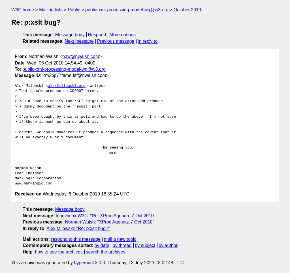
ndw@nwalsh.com (80, 56)
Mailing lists (51, 9)
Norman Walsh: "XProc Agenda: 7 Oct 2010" (109, 222)
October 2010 (187, 9)
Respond (97, 34)
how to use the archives (59, 252)
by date (101, 245)
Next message (79, 41)
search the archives (105, 252)
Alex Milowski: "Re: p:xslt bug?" (78, 228)
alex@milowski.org (67, 86)
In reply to (147, 41)
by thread (122, 245)
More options (123, 34)
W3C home (22, 9)
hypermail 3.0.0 (89, 262)
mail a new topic (120, 239)
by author (168, 245)
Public (74, 9)
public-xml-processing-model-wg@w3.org (127, 9)
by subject (145, 245)
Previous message (116, 41)
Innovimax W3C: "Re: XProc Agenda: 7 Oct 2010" (105, 215)
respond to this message (75, 239)
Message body (70, 34)
